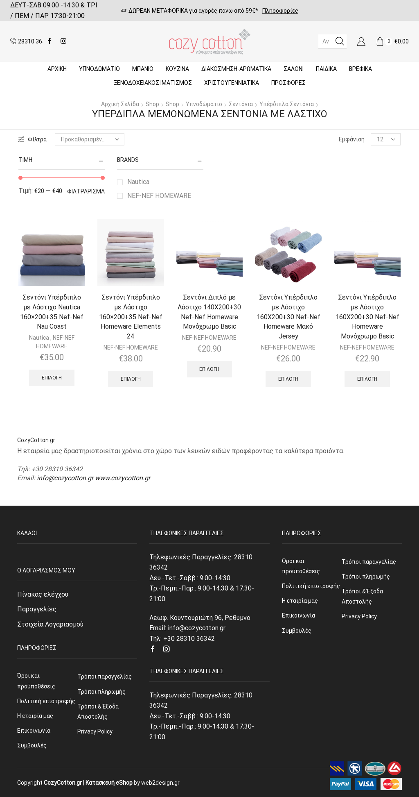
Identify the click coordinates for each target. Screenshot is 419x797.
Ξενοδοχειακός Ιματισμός (153, 82)
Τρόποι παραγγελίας (104, 676)
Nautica (138, 182)
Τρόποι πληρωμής (101, 691)
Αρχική (57, 69)
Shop (152, 104)
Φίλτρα (32, 139)
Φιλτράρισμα (86, 191)
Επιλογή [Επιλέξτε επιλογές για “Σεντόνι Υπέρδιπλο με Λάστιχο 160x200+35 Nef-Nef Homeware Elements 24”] (131, 379)
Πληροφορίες (280, 10)
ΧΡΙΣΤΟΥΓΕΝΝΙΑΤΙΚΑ (231, 82)
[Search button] (340, 41)
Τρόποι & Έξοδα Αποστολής (98, 711)
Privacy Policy (95, 731)
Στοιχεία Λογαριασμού (50, 624)
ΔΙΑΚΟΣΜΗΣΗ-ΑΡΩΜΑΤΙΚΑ (236, 69)
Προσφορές (288, 82)
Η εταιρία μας (35, 716)
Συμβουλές (32, 745)
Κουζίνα (177, 69)
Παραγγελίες (36, 609)
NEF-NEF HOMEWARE (159, 196)
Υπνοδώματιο (204, 104)
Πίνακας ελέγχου (42, 594)
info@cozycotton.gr (65, 478)
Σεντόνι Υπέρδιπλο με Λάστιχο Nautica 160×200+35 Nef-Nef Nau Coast (51, 312)
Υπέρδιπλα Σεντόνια (286, 104)
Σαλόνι (294, 69)
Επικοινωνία (33, 730)
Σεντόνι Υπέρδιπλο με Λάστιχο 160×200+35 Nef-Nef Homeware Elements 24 (130, 317)
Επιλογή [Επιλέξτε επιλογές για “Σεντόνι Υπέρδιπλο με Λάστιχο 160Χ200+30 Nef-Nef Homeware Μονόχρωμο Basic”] (367, 379)
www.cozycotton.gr (122, 478)
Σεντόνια (241, 104)
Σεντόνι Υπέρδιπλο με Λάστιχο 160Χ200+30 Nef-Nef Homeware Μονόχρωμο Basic (367, 317)
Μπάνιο (142, 69)
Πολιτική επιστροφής (46, 701)
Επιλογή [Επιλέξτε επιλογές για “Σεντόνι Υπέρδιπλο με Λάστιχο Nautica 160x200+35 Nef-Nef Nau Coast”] (52, 378)
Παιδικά (326, 69)
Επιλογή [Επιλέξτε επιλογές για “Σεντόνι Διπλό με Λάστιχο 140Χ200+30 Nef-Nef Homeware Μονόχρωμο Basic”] (209, 369)
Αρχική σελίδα (120, 104)
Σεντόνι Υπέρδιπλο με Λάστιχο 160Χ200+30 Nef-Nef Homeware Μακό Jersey (288, 317)
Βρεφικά (360, 69)
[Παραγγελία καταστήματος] (89, 139)
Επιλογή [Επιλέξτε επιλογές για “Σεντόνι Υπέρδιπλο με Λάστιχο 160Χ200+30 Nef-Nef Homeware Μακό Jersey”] (288, 379)
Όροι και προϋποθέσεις (36, 680)
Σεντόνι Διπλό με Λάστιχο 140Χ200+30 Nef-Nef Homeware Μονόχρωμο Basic (209, 312)
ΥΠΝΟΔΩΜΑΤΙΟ (99, 69)
